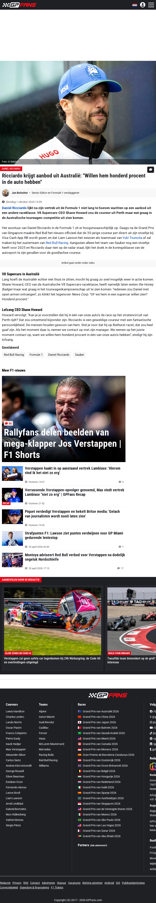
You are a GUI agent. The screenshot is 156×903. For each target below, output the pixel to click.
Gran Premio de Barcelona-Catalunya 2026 (106, 754)
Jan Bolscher (20, 192)
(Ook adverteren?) (98, 845)
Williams (44, 765)
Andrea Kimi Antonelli (19, 765)
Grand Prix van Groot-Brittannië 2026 (103, 765)
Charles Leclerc (15, 716)
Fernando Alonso (16, 787)
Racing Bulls (46, 754)
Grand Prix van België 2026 (96, 771)
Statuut (61, 882)
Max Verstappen (16, 749)
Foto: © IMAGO (10, 161)
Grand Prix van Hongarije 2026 (99, 776)
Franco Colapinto (16, 733)
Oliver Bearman (15, 776)
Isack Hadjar (13, 743)
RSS (25, 882)
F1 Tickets (57, 887)
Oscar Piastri (13, 727)
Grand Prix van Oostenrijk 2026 (99, 760)
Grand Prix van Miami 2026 (97, 738)
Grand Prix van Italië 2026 (96, 787)
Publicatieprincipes (133, 882)
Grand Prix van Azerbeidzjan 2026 (101, 798)
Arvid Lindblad (14, 803)
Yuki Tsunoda (132, 238)
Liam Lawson (14, 798)
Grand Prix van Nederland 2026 (99, 781)
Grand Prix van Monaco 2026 (98, 749)
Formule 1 (36, 354)
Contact (35, 882)
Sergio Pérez (13, 825)
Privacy (16, 882)
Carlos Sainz (13, 760)
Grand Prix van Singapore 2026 (99, 803)
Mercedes (45, 749)
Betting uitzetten (92, 882)
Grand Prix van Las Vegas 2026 (99, 825)
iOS (118, 882)
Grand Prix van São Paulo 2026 (99, 819)
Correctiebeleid (9, 887)
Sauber (79, 354)
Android (109, 882)
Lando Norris (14, 722)
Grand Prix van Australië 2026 (98, 711)
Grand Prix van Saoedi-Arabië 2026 (101, 733)
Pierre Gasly (13, 738)
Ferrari (43, 733)
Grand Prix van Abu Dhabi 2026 (99, 836)
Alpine (42, 711)
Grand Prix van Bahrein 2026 (97, 727)
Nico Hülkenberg (16, 814)
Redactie (5, 882)
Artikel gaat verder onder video (78, 262)
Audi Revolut (46, 722)
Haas (42, 738)
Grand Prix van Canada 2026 (98, 743)
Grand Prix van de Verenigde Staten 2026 (105, 809)
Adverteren (48, 882)
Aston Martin (47, 716)
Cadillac (43, 727)
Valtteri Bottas (14, 819)
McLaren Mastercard (51, 743)
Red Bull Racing (57, 243)
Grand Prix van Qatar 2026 (96, 830)
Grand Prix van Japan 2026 (97, 722)
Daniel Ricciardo (11, 168)
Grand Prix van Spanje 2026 (97, 792)
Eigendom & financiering (34, 887)
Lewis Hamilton (15, 711)
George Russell (15, 771)
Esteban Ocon (14, 781)
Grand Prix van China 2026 (96, 716)
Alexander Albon (15, 754)
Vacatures (74, 882)
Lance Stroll (13, 792)
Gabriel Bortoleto (16, 809)
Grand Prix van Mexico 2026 (97, 814)
